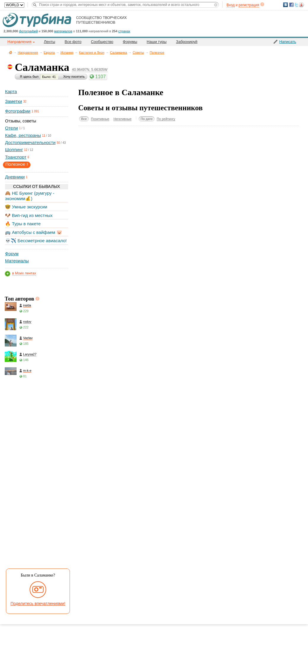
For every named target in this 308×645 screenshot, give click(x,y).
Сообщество (102, 41)
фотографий (28, 31)
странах (124, 31)
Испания (66, 52)
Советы (138, 52)
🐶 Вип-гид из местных (28, 215)
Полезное (157, 52)
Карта (11, 91)
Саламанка (118, 52)
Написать (287, 41)
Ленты (49, 41)
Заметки (13, 101)
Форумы (130, 41)
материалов (63, 31)
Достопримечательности (30, 142)
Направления (28, 52)
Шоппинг (14, 149)
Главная (10, 52)
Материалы (17, 260)
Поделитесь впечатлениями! (38, 603)
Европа (49, 52)
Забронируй (186, 41)
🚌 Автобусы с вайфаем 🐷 (33, 232)
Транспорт (15, 156)
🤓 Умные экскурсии (26, 206)
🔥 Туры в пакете (23, 223)
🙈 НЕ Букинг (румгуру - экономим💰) (29, 196)
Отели (11, 127)
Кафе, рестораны (23, 135)
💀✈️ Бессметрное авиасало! (36, 240)
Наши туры (156, 41)
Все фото (73, 41)
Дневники (15, 176)
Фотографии (18, 111)
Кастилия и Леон (92, 52)
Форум (12, 253)
